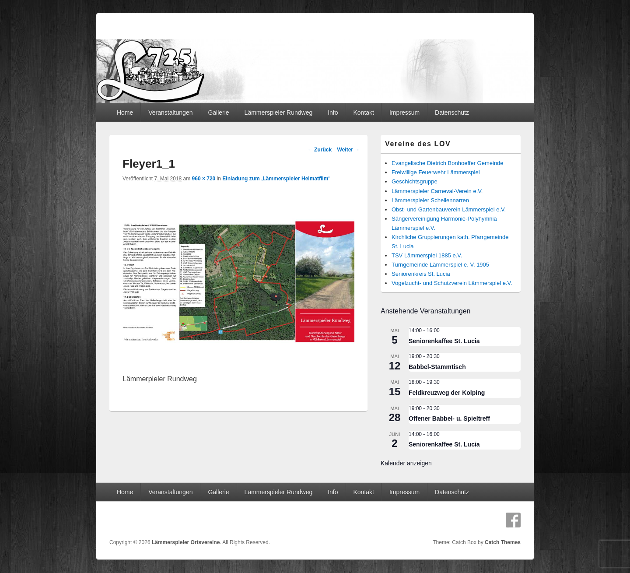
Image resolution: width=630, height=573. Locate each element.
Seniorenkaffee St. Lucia (444, 341)
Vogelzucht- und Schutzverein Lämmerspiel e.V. (452, 283)
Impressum (404, 112)
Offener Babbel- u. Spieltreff (449, 418)
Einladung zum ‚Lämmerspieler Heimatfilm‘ (275, 179)
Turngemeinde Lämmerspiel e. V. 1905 (440, 264)
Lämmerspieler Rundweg (279, 112)
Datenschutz (452, 112)
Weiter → (348, 150)
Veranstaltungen (170, 112)
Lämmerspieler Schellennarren (430, 200)
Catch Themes (503, 542)
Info (333, 112)
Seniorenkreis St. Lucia (421, 274)
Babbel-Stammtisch (437, 366)
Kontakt (363, 112)
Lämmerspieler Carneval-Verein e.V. (437, 191)
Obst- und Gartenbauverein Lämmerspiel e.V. (449, 209)
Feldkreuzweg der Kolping (447, 392)
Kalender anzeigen (406, 463)
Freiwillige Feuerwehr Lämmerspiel (436, 172)
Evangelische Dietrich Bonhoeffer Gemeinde (448, 163)
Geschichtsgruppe (415, 181)
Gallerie (218, 112)
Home (125, 112)
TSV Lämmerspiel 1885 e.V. (427, 255)
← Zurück (320, 150)
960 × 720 (204, 179)
